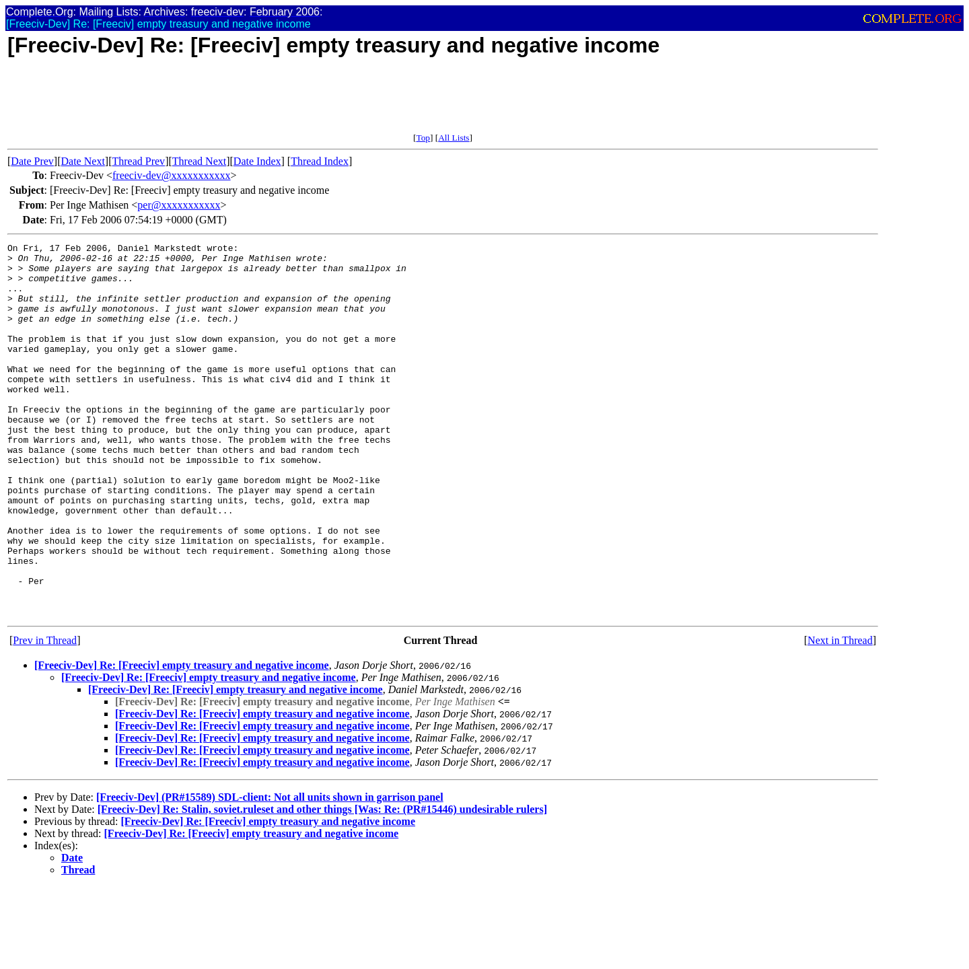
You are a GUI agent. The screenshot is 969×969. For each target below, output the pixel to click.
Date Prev (32, 161)
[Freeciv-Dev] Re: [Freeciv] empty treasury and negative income (181, 740)
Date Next (83, 161)
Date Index (257, 161)
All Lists (453, 138)
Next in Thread (840, 715)
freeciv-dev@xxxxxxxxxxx (171, 175)
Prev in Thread (45, 715)
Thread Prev (138, 161)
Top (423, 138)
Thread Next (199, 161)
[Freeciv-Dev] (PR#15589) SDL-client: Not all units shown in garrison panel (269, 871)
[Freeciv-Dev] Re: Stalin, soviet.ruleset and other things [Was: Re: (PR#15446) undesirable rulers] (322, 884)
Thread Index (320, 161)
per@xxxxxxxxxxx (178, 205)
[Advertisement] (252, 102)
